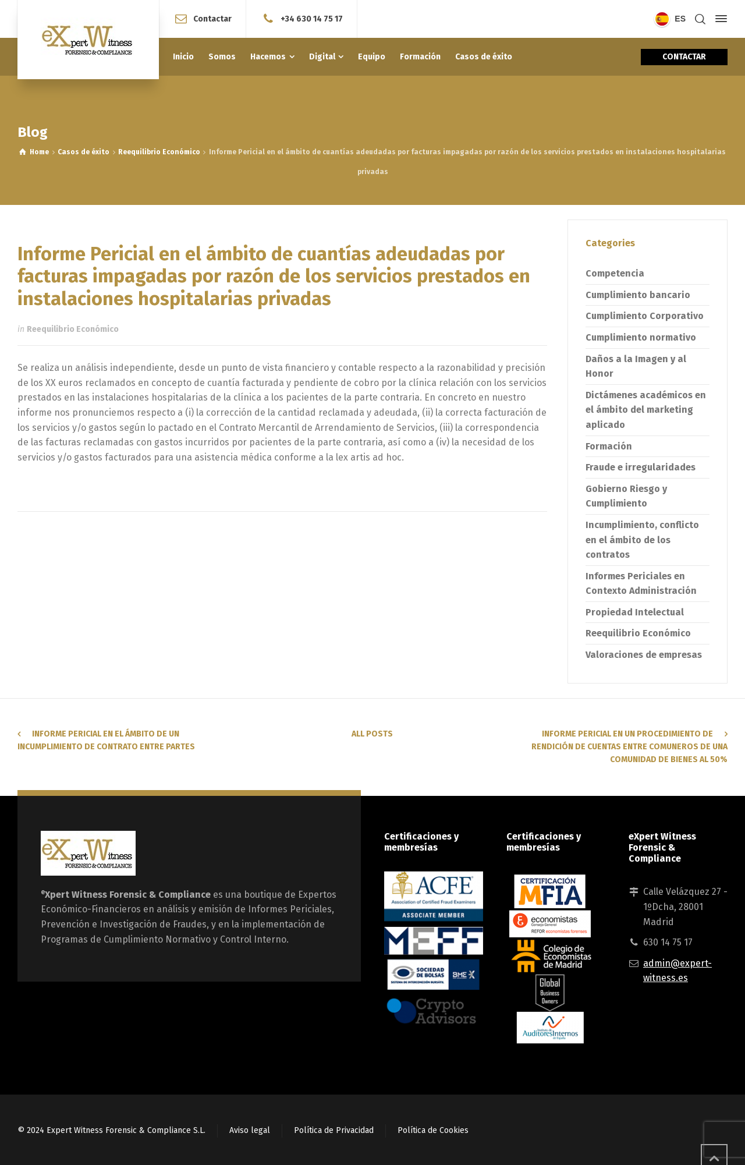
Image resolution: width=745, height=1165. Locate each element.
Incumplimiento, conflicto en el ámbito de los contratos (642, 539)
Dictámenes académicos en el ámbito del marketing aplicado (646, 409)
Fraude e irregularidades (641, 467)
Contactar (212, 18)
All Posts (372, 734)
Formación (609, 446)
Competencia (615, 273)
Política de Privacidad (334, 1130)
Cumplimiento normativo (641, 337)
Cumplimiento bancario (638, 294)
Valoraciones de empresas (644, 654)
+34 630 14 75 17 (312, 18)
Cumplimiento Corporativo (645, 315)
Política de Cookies (433, 1130)
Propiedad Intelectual (635, 612)
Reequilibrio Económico (73, 329)
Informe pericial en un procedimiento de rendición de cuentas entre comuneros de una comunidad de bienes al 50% (629, 747)
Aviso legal (249, 1130)
